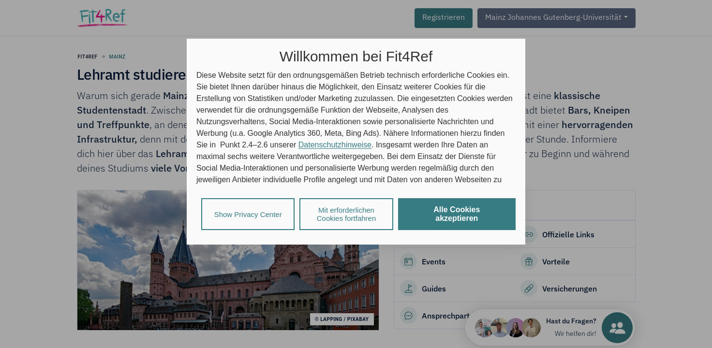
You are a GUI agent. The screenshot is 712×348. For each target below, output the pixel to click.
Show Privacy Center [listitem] (248, 214)
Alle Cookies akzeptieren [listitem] (456, 213)
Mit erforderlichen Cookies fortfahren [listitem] (346, 214)
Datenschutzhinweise (334, 145)
